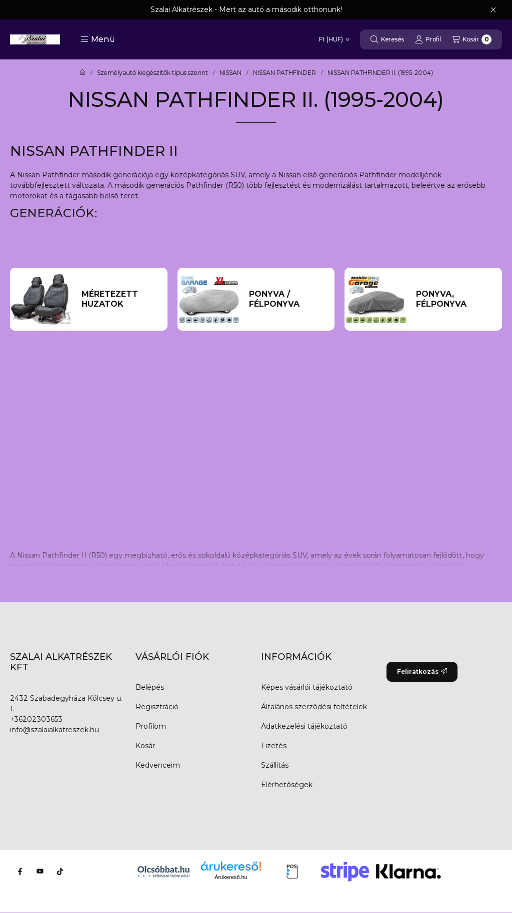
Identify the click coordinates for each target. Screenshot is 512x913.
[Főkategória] (83, 72)
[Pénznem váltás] (334, 39)
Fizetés (273, 745)
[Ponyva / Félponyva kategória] (287, 299)
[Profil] (428, 39)
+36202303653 (36, 719)
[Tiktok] (60, 872)
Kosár (145, 745)
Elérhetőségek (286, 784)
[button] (98, 39)
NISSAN (231, 72)
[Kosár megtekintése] (472, 39)
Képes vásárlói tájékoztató (306, 687)
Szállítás (274, 765)
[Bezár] (493, 10)
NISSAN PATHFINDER (284, 72)
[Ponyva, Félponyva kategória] (454, 299)
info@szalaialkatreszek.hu (54, 729)
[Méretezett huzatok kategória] (120, 299)
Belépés (150, 687)
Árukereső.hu (230, 877)
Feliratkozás (422, 671)
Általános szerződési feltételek (314, 706)
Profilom (151, 726)
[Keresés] (387, 39)
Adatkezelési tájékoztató (304, 726)
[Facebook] (20, 872)
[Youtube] (40, 872)
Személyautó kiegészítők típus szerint (152, 72)
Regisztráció (157, 706)
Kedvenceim (158, 765)
